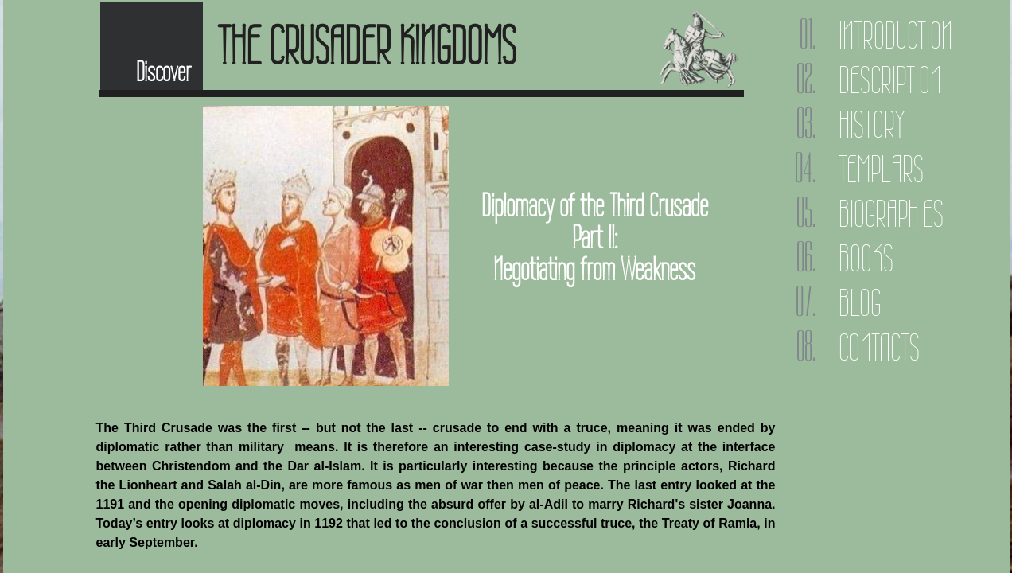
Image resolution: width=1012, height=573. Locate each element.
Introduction (895, 35)
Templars (881, 169)
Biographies (891, 214)
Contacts (879, 347)
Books (866, 258)
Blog (860, 303)
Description (890, 80)
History (872, 124)
